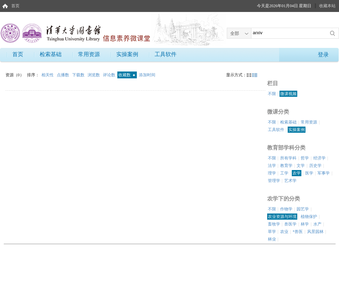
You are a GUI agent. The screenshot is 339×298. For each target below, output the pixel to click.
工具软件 (166, 54)
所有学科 (288, 158)
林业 (272, 239)
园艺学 (303, 209)
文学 (301, 165)
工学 (284, 173)
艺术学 (290, 180)
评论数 (109, 75)
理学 (272, 173)
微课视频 (288, 93)
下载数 (79, 75)
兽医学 (290, 224)
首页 (15, 5)
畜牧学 (274, 224)
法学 (272, 165)
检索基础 (51, 54)
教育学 (286, 165)
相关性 (48, 75)
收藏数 (126, 75)
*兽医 (297, 231)
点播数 (63, 75)
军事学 (323, 173)
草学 (272, 231)
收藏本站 (327, 5)
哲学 (305, 158)
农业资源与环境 (282, 216)
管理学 (274, 180)
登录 (323, 54)
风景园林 (315, 231)
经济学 (319, 158)
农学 (296, 173)
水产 (317, 224)
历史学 (315, 165)
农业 (284, 231)
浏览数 (94, 75)
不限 (272, 93)
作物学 (286, 209)
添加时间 (147, 75)
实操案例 (127, 54)
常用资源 (89, 54)
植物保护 (309, 216)
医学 (309, 173)
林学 (305, 224)
